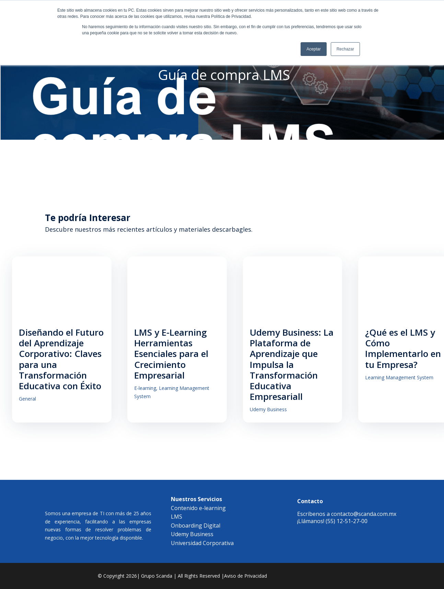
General (27, 401)
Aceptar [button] (313, 49)
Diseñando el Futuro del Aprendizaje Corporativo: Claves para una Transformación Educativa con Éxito (61, 361)
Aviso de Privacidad (245, 578)
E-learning (150, 390)
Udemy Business (277, 411)
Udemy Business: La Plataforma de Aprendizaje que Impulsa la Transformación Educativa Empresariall (301, 366)
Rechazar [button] (345, 49)
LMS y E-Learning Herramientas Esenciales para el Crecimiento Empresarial (176, 355)
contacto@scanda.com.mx (363, 516)
